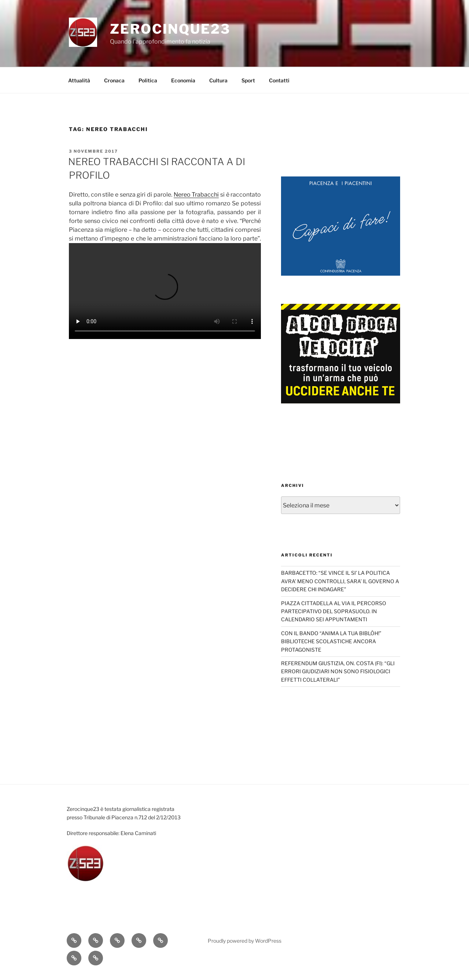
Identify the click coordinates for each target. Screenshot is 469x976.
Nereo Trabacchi (196, 194)
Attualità (79, 80)
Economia (183, 80)
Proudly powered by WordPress (244, 941)
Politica (148, 80)
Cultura (218, 80)
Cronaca (114, 80)
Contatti (279, 80)
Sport (248, 80)
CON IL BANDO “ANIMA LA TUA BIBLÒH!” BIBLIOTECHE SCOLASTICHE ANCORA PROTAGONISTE (331, 641)
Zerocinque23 (170, 29)
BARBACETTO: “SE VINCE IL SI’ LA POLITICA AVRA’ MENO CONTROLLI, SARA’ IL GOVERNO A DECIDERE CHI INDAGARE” (340, 581)
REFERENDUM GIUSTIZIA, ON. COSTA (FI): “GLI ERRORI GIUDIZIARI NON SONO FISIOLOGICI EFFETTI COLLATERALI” (338, 671)
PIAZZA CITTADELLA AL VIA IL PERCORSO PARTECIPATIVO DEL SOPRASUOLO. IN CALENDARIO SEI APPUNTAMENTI (333, 611)
